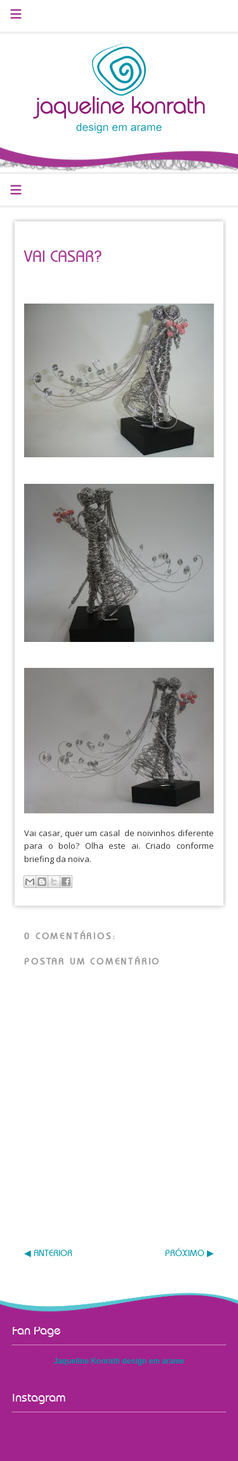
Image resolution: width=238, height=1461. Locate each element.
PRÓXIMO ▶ (189, 1253)
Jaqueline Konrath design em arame (118, 1361)
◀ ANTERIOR (48, 1253)
